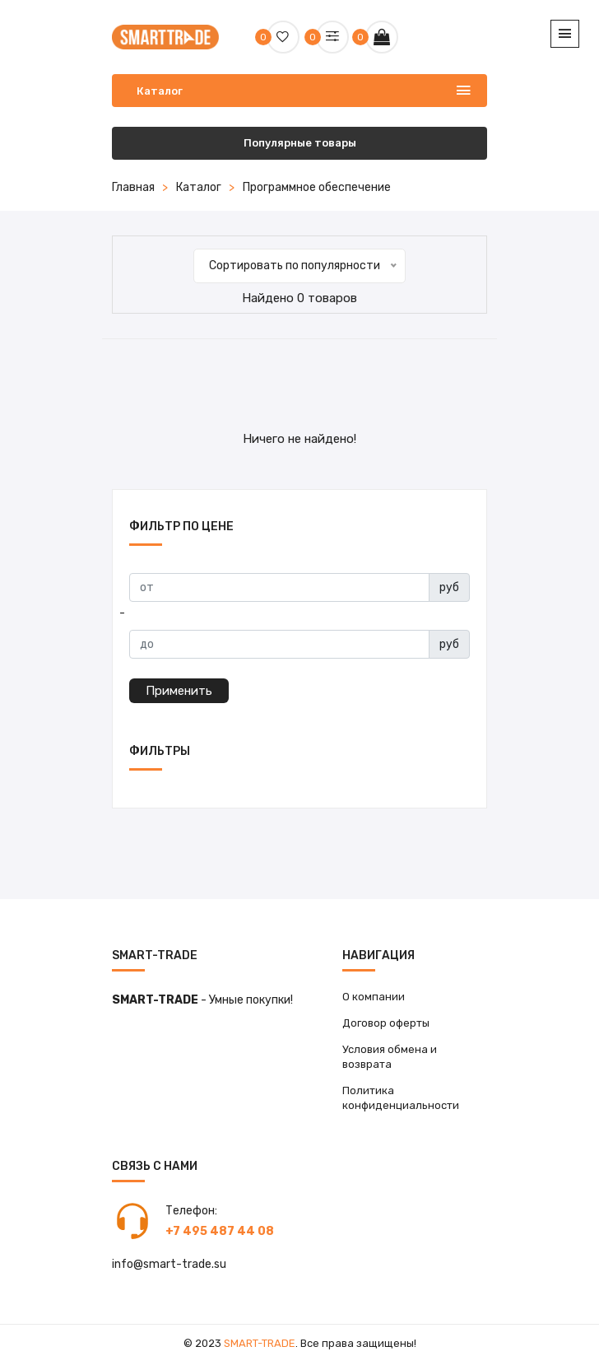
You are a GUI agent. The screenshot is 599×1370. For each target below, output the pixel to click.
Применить (179, 690)
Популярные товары (300, 143)
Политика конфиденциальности (400, 1097)
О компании (373, 996)
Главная (133, 187)
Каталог (198, 187)
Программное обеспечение (317, 187)
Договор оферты (386, 1023)
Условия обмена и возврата (389, 1056)
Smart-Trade (259, 1343)
